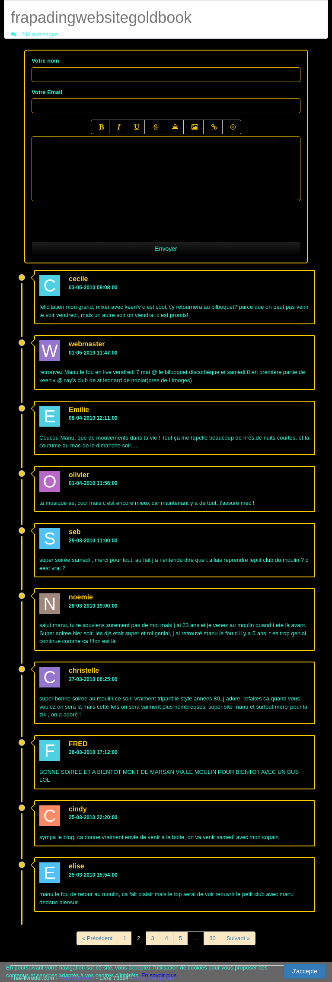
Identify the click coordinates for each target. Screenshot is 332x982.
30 (212, 938)
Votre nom (45, 60)
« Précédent (97, 938)
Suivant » (238, 938)
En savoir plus (159, 975)
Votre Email (47, 92)
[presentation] (97, 218)
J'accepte (304, 971)
